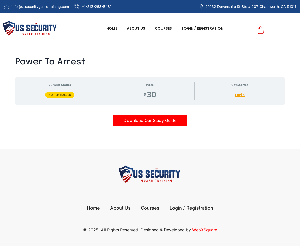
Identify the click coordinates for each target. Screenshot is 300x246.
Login (240, 94)
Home (114, 28)
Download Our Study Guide (150, 120)
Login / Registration (199, 28)
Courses (162, 28)
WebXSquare (204, 229)
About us (137, 28)
